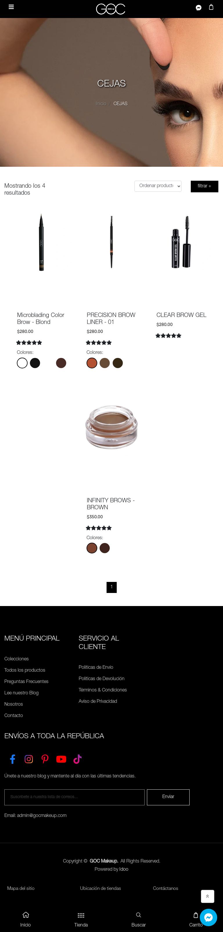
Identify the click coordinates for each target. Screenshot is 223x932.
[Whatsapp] (208, 917)
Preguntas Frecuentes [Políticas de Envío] (26, 682)
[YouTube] (61, 758)
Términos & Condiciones (103, 690)
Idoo (123, 870)
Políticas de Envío (96, 668)
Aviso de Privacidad (98, 702)
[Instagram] (29, 758)
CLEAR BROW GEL (181, 316)
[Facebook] (12, 758)
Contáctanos (166, 889)
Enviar (168, 797)
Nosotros (13, 704)
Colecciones (16, 659)
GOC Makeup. (104, 861)
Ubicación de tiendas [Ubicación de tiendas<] (101, 889)
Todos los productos (24, 670)
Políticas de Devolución (102, 679)
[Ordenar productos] (157, 186)
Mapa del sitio (21, 889)
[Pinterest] (45, 758)
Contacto (13, 716)
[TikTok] (77, 758)
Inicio (101, 104)
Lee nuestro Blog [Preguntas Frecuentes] (21, 693)
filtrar (204, 186)
